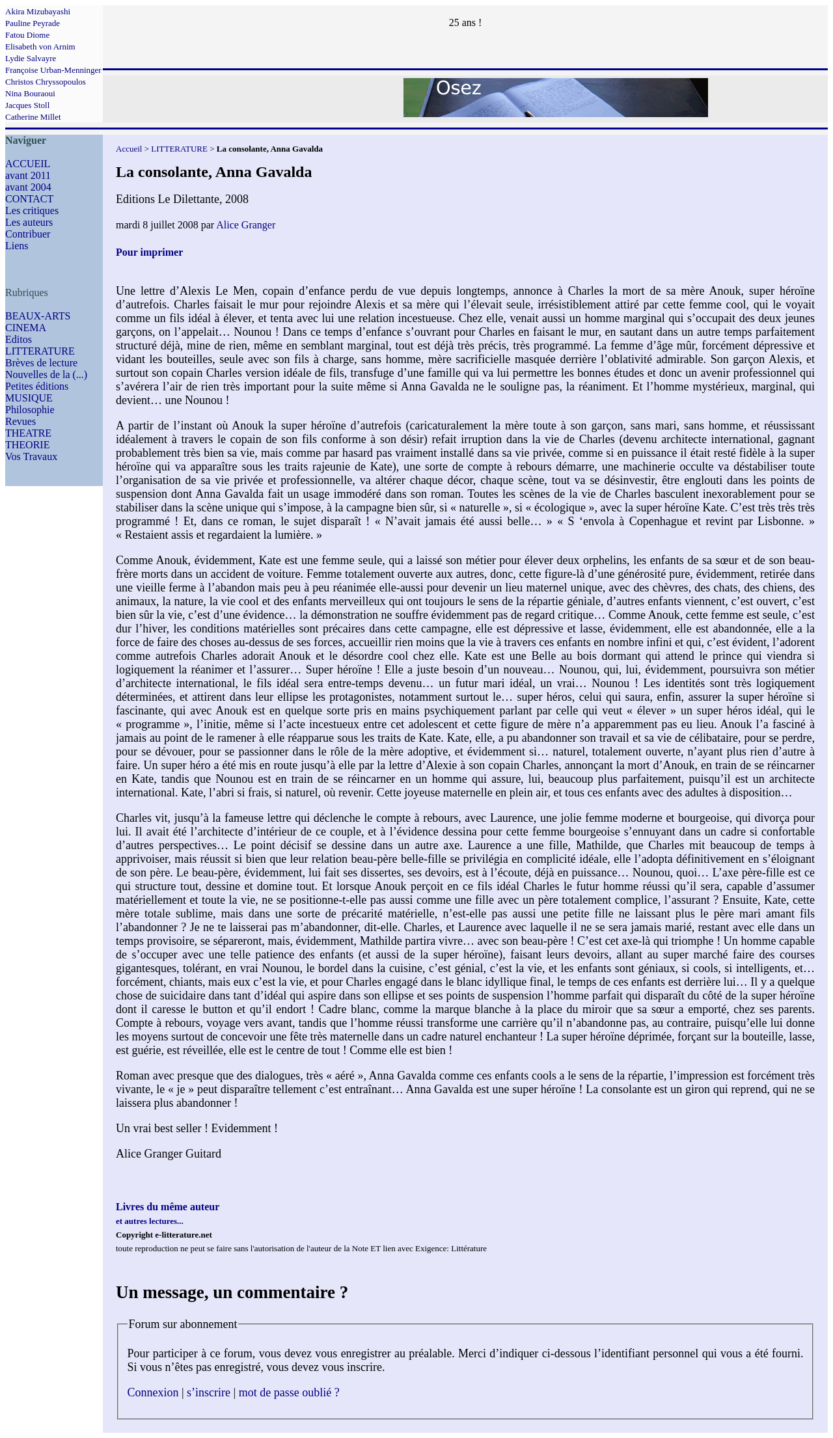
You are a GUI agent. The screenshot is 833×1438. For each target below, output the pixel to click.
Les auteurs (29, 222)
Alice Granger (245, 224)
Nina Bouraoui (30, 93)
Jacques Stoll (27, 105)
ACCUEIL (27, 163)
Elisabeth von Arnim (40, 46)
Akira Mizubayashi (37, 11)
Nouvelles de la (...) (46, 374)
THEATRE (28, 433)
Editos (18, 339)
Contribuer (27, 233)
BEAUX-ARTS (37, 315)
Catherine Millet (33, 117)
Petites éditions (36, 386)
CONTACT (29, 198)
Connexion (153, 1392)
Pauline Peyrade (32, 23)
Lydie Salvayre (30, 58)
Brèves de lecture (41, 362)
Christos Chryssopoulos (45, 82)
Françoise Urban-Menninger (53, 70)
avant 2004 (28, 187)
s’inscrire (208, 1392)
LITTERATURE (40, 351)
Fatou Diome (27, 35)
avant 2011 (28, 175)
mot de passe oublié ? (289, 1392)
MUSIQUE (29, 397)
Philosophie (30, 409)
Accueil (129, 149)
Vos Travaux (31, 456)
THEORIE (27, 444)
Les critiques (32, 210)
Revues (20, 421)
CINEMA (25, 327)
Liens (17, 245)
